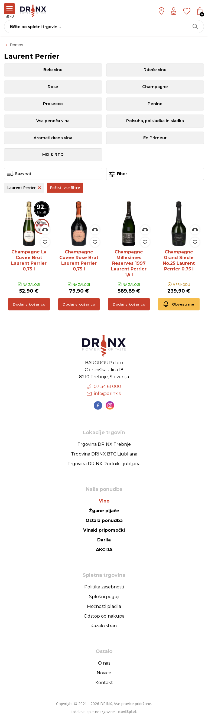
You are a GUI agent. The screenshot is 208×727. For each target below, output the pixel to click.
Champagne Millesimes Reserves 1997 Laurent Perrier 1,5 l (129, 268)
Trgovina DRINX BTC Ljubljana (104, 461)
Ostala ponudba (104, 528)
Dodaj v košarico (29, 311)
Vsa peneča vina (53, 123)
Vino (104, 508)
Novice (104, 680)
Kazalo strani (104, 633)
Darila (104, 547)
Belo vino (53, 70)
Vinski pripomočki (104, 537)
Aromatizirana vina (53, 141)
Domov (16, 44)
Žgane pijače (104, 518)
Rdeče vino (155, 70)
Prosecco (53, 106)
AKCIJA (104, 557)
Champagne (155, 88)
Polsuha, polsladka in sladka (155, 123)
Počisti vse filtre (65, 192)
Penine (155, 106)
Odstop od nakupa (104, 623)
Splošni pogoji (104, 604)
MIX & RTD (53, 159)
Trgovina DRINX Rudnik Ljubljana (104, 471)
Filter (118, 179)
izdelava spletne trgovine (93, 719)
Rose (53, 88)
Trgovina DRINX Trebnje (104, 451)
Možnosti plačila (104, 614)
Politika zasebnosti (104, 594)
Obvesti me (176, 308)
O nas (104, 670)
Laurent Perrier (24, 192)
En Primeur (155, 141)
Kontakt (104, 690)
